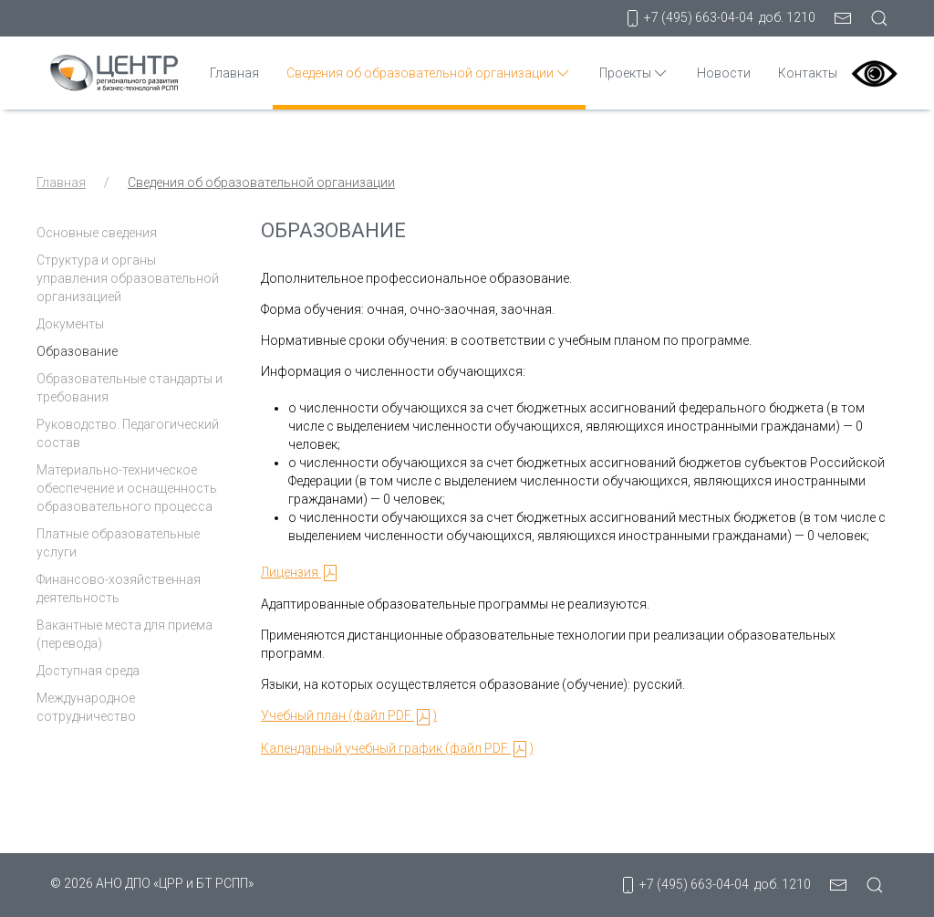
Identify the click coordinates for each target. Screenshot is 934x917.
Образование (77, 351)
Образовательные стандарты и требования (129, 387)
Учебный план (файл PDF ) (349, 715)
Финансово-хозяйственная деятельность (118, 588)
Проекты (634, 73)
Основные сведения (96, 232)
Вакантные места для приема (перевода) (124, 634)
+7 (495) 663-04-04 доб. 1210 (719, 18)
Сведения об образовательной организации (429, 73)
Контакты (807, 73)
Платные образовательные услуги (118, 542)
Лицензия (300, 572)
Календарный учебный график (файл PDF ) (397, 748)
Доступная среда (88, 670)
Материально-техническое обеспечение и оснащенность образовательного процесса (126, 488)
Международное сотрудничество (86, 707)
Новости (724, 73)
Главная (234, 73)
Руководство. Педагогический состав (127, 433)
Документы (70, 324)
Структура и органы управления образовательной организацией (127, 278)
